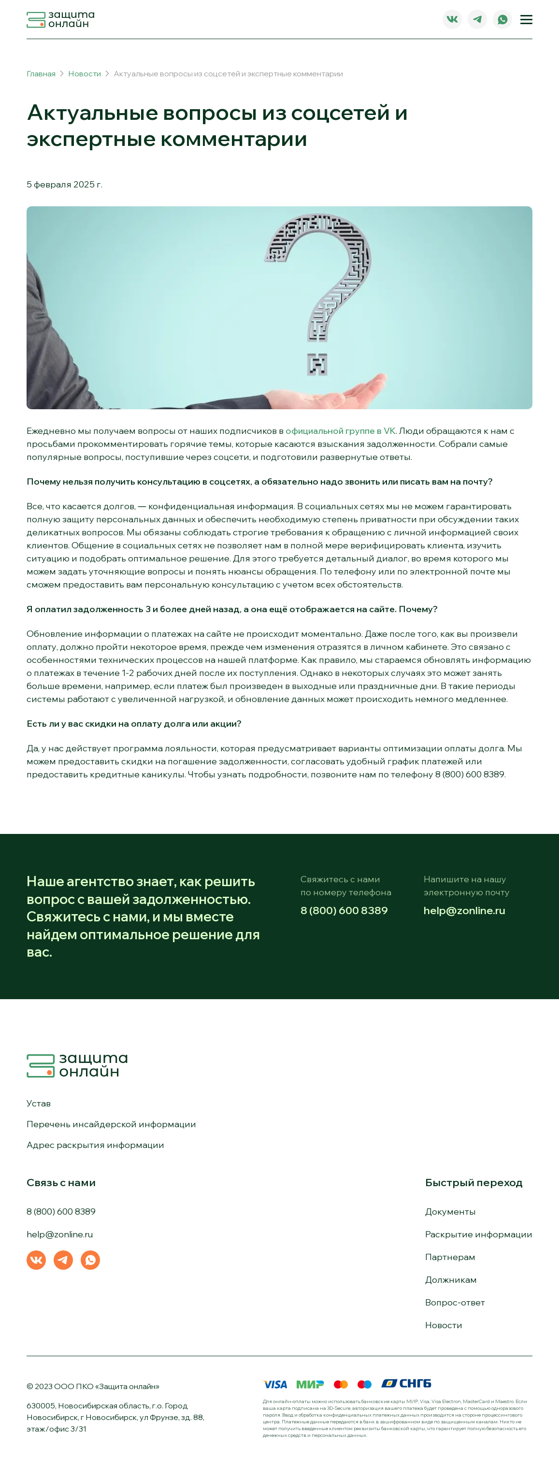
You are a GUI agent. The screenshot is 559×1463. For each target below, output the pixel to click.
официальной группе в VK (341, 430)
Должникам (451, 1279)
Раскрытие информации (478, 1234)
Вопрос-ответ (455, 1302)
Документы (450, 1211)
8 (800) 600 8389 (344, 910)
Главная (41, 73)
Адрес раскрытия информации (95, 1144)
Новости (84, 73)
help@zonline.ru (464, 910)
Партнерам (450, 1256)
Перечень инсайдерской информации (111, 1124)
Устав (39, 1103)
